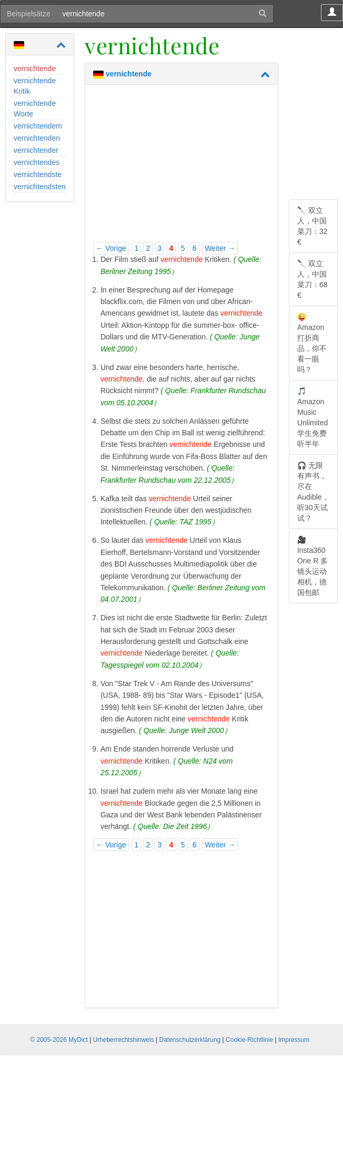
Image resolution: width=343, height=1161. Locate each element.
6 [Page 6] (195, 248)
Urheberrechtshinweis (123, 1039)
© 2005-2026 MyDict (59, 1039)
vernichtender (36, 150)
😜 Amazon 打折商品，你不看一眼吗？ (312, 343)
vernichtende (35, 68)
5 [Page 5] (183, 248)
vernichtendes (36, 162)
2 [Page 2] (148, 248)
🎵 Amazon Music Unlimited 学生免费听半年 (312, 417)
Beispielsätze (29, 13)
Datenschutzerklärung (190, 1039)
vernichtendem (38, 126)
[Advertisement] (181, 166)
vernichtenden (37, 138)
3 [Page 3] (160, 248)
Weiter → (220, 248)
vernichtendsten (40, 186)
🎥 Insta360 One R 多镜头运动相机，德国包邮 (312, 566)
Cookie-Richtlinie (249, 1039)
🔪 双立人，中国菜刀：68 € (312, 279)
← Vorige (111, 248)
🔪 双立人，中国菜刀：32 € (312, 226)
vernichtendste (38, 174)
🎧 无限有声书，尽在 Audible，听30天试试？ (313, 491)
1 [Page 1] (136, 248)
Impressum (293, 1039)
